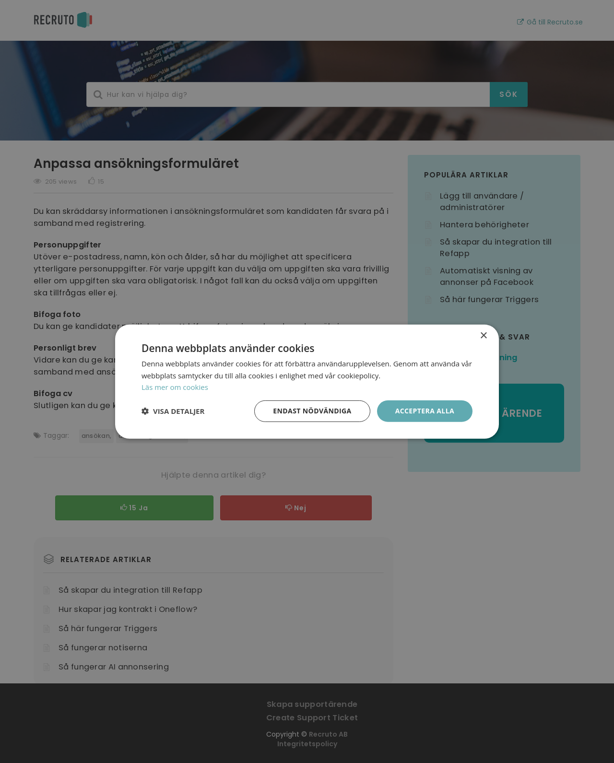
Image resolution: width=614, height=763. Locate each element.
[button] (173, 411)
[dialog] (307, 381)
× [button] (483, 335)
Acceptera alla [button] (424, 410)
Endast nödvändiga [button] (312, 410)
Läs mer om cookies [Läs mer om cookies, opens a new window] (175, 387)
